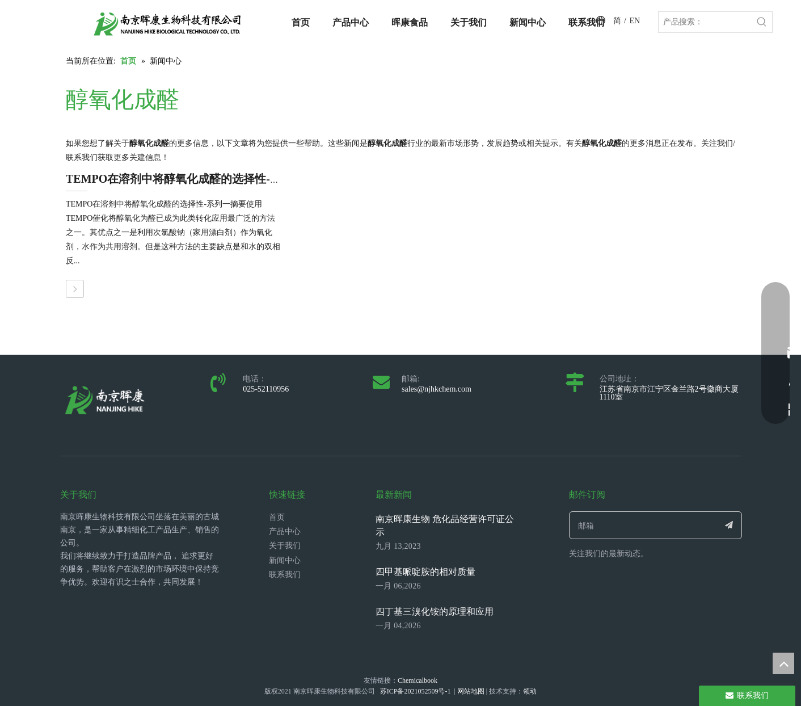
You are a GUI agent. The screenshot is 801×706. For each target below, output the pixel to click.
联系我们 (285, 574)
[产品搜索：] (705, 22)
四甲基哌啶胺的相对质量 (425, 572)
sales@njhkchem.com (436, 389)
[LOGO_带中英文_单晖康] (167, 24)
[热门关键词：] (762, 22)
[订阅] (729, 525)
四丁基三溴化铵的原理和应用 (435, 611)
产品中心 (285, 531)
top (783, 663)
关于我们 (285, 545)
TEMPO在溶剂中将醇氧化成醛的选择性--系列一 (187, 179)
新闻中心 (285, 560)
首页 (277, 517)
